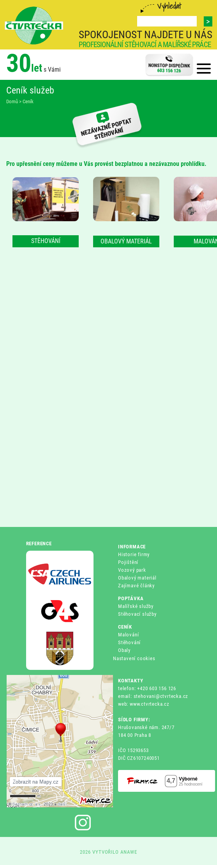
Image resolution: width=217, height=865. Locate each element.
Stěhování (129, 642)
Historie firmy (134, 554)
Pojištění (128, 562)
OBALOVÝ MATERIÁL (126, 241)
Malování (128, 635)
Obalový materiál (137, 578)
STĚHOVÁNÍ (45, 241)
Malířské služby (135, 606)
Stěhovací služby (137, 614)
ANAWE (128, 852)
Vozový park (132, 570)
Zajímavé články (136, 585)
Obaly (124, 650)
